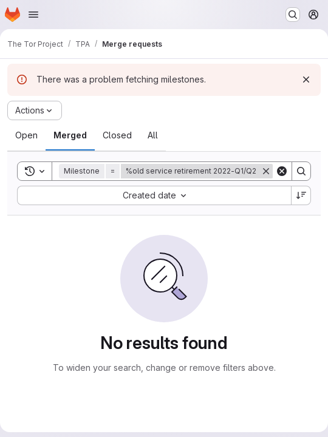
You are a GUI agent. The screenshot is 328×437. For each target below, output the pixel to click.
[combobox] (154, 195)
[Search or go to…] (292, 14)
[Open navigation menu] (33, 14)
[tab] (26, 135)
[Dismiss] (306, 79)
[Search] (301, 171)
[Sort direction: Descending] (301, 195)
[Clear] (282, 171)
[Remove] (266, 171)
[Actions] (34, 110)
